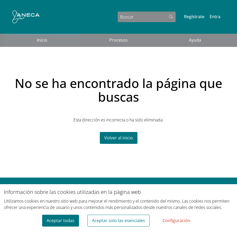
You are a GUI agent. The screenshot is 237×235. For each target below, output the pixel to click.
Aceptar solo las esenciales (118, 220)
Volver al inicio (118, 138)
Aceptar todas (61, 220)
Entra (215, 16)
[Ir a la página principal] (26, 17)
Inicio (42, 40)
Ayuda (195, 40)
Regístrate (194, 16)
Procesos (118, 40)
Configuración (176, 220)
